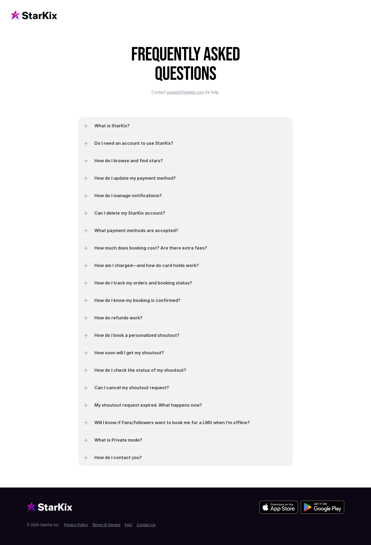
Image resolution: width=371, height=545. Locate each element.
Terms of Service (106, 525)
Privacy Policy (76, 525)
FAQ (128, 525)
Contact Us (146, 525)
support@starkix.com (185, 92)
